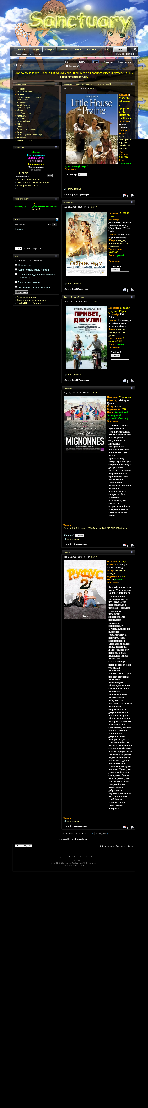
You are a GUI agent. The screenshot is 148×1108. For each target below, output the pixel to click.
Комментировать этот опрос (31, 299)
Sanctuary (120, 846)
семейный (124, 145)
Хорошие (21, 118)
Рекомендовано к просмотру (28, 54)
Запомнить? (72, 66)
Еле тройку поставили (29, 282)
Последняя (102, 833)
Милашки (67, 388)
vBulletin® (75, 861)
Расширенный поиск (125, 54)
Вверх (130, 846)
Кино (120, 49)
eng (120, 142)
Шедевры (21, 126)
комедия (120, 240)
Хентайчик (21, 102)
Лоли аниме (22, 99)
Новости (21, 49)
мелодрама (125, 139)
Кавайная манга (24, 113)
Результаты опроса (26, 297)
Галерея (49, 49)
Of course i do (24, 265)
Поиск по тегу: (22, 172)
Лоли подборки (23, 107)
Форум (35, 49)
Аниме (63, 49)
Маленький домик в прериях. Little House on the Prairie (87, 84)
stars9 (93, 88)
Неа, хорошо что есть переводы (34, 286)
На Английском (23, 121)
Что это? (36, 209)
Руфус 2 (66, 552)
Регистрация (124, 62)
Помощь (108, 62)
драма (122, 136)
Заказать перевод (24, 140)
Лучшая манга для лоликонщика (33, 182)
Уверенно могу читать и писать (33, 269)
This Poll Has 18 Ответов (29, 303)
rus (125, 142)
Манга (78, 49)
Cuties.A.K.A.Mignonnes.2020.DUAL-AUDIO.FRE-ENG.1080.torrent (95, 528)
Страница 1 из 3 (72, 833)
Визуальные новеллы (26, 129)
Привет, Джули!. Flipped (73, 297)
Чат (16, 219)
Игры (19, 123)
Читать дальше (73, 188)
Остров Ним (68, 202)
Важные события (24, 91)
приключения (116, 243)
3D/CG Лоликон (23, 105)
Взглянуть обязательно (28, 179)
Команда (21, 137)
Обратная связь (107, 846)
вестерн (123, 148)
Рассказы (92, 49)
